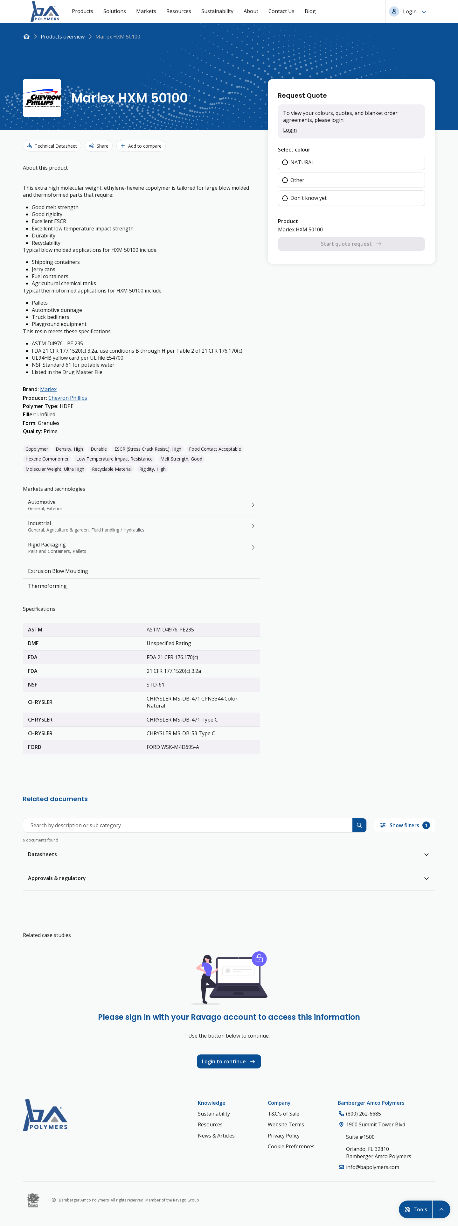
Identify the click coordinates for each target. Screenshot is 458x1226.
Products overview (63, 36)
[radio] (351, 162)
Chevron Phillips (67, 397)
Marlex (48, 389)
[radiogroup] (351, 180)
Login (290, 129)
